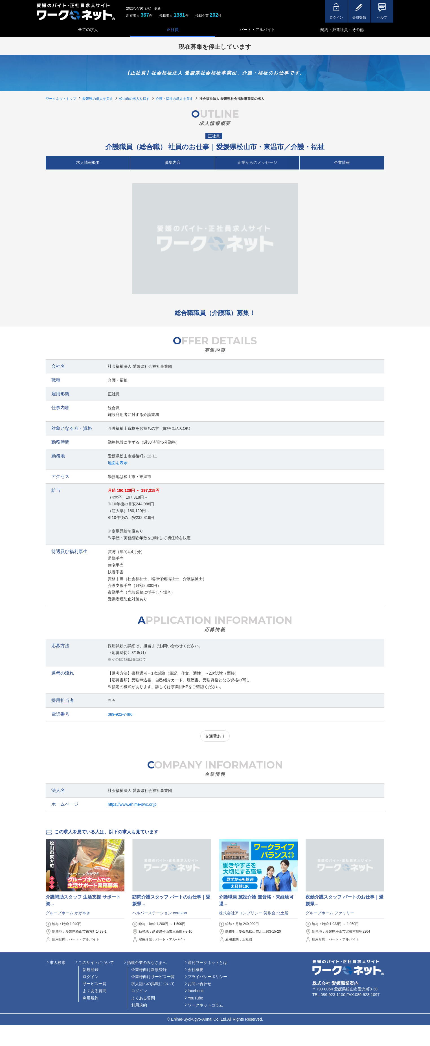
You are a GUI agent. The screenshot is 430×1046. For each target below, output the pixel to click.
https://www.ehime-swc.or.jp (132, 804)
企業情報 (342, 162)
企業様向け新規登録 (149, 969)
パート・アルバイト (257, 29)
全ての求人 (88, 29)
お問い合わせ (199, 983)
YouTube (195, 998)
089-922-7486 (120, 714)
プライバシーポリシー (207, 976)
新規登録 (90, 969)
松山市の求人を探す (134, 99)
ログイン (90, 976)
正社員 (173, 29)
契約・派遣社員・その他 (342, 29)
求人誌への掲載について (153, 983)
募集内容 (173, 162)
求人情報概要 (88, 162)
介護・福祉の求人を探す (174, 99)
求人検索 (57, 962)
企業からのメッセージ (257, 162)
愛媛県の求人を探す (97, 99)
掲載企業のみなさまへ (146, 962)
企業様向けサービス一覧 (153, 976)
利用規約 (90, 998)
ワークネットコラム (205, 1005)
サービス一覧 (94, 983)
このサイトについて (96, 962)
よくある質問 (94, 990)
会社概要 (195, 969)
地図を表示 (118, 463)
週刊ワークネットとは (207, 962)
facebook (196, 990)
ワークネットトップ (61, 99)
